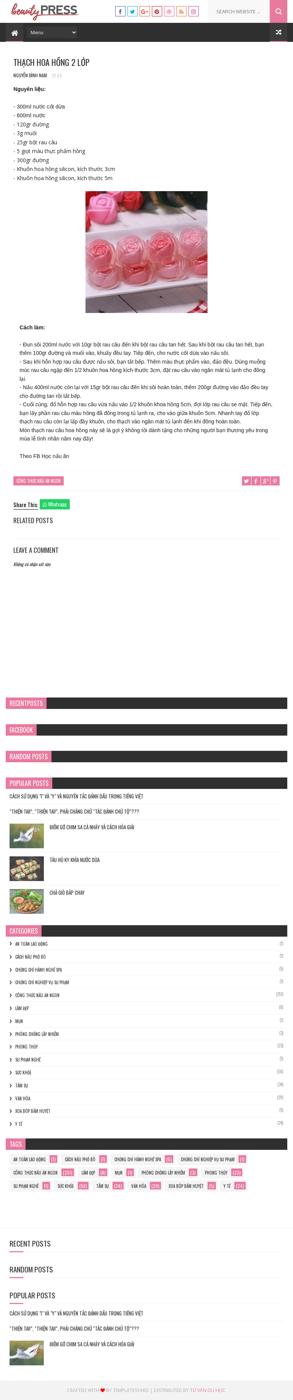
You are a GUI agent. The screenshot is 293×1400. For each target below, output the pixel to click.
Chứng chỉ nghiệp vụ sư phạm (42, 982)
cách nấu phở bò (30, 957)
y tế (18, 1124)
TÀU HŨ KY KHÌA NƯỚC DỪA (75, 860)
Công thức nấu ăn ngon (38, 481)
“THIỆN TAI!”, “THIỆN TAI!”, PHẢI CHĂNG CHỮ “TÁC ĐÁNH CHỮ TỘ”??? (74, 811)
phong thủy (26, 1047)
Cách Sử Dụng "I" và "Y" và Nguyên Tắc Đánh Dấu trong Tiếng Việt (76, 796)
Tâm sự (21, 1085)
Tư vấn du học (207, 1390)
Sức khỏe (23, 1073)
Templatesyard (131, 1390)
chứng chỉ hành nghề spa (38, 970)
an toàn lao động (31, 944)
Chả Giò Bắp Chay (67, 892)
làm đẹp (22, 1008)
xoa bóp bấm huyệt (32, 1111)
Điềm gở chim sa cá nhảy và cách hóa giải (92, 827)
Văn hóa (22, 1098)
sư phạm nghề (27, 1060)
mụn (19, 1021)
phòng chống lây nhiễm (37, 1034)
